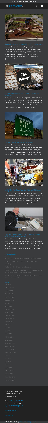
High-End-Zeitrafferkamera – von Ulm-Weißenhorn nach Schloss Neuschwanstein (22, 235)
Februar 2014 (9, 371)
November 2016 (10, 297)
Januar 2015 (9, 340)
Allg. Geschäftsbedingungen (14, 406)
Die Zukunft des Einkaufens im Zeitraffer (19, 142)
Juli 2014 (7, 355)
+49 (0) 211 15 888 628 (15, 401)
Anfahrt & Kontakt (11, 410)
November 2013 (10, 380)
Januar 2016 (9, 312)
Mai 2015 (8, 328)
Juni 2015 (8, 325)
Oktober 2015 (9, 322)
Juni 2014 (8, 358)
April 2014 (8, 365)
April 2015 (8, 331)
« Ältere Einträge (10, 254)
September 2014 (10, 352)
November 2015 (10, 318)
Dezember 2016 (10, 294)
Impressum (8, 413)
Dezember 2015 (10, 315)
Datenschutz (9, 415)
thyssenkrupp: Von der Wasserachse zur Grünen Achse (24, 44)
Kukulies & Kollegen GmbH (28, 422)
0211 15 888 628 (18, 1)
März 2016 (8, 306)
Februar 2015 (9, 337)
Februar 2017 (9, 288)
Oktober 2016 (9, 300)
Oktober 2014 (9, 349)
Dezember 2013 (10, 377)
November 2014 (10, 346)
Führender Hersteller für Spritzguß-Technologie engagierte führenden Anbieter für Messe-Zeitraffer (23, 190)
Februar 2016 (9, 309)
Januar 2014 (9, 374)
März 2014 (8, 368)
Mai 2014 (8, 362)
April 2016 (8, 303)
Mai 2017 (8, 285)
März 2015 (8, 334)
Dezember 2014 (10, 343)
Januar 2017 (9, 291)
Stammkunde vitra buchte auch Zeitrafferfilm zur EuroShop (22, 94)
